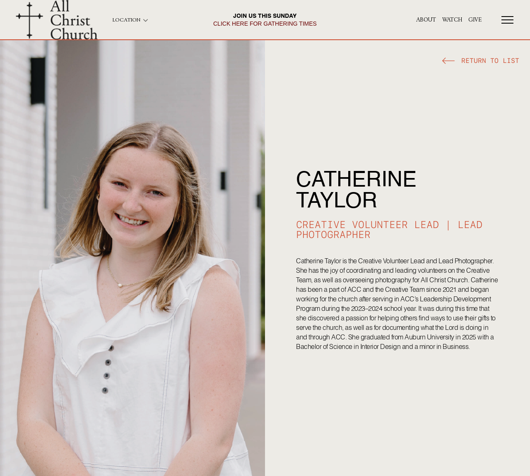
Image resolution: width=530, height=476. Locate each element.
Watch (452, 20)
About (426, 20)
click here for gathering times (265, 23)
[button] (480, 62)
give (475, 20)
